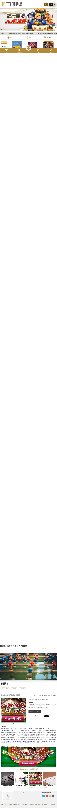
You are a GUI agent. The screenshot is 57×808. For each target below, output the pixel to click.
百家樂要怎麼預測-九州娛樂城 (7, 786)
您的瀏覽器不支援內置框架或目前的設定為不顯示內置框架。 (28, 26)
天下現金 (6, 688)
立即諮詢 (33, 711)
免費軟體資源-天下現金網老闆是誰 (35, 786)
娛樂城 (14, 688)
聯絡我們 (54, 649)
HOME (34, 695)
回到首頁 (44, 649)
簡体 (49, 649)
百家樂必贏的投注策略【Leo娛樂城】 (49, 786)
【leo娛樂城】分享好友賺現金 (21, 786)
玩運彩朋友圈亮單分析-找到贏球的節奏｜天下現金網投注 (19, 741)
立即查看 (3, 787)
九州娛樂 (23, 688)
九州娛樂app (31, 729)
